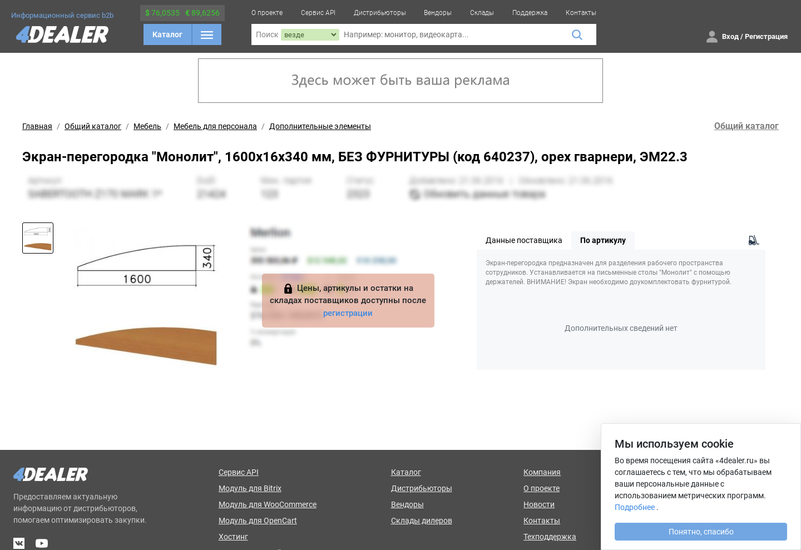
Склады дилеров (421, 520)
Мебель (147, 126)
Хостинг (233, 536)
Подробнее (635, 507)
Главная (37, 126)
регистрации (348, 313)
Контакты (581, 13)
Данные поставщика (524, 240)
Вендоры (438, 13)
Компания (542, 472)
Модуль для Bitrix (250, 488)
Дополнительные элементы (320, 126)
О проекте (267, 13)
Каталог (167, 34)
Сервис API (318, 13)
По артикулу (603, 240)
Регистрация (766, 36)
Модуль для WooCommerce (268, 504)
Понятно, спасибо (701, 531)
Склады (482, 13)
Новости (539, 504)
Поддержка (529, 13)
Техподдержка (549, 536)
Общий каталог (93, 126)
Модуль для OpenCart (258, 520)
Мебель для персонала (215, 126)
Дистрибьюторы (380, 13)
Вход (730, 36)
